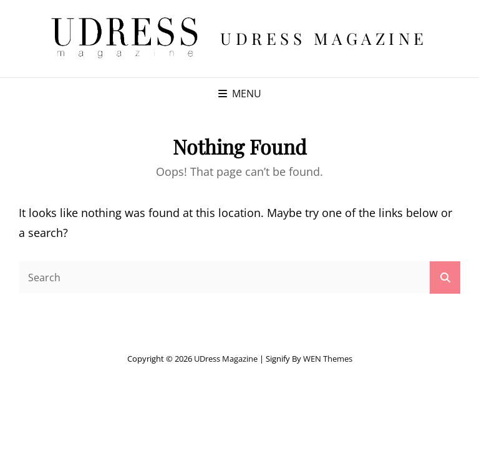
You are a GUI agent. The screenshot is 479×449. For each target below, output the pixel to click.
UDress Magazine (324, 38)
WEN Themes (327, 358)
